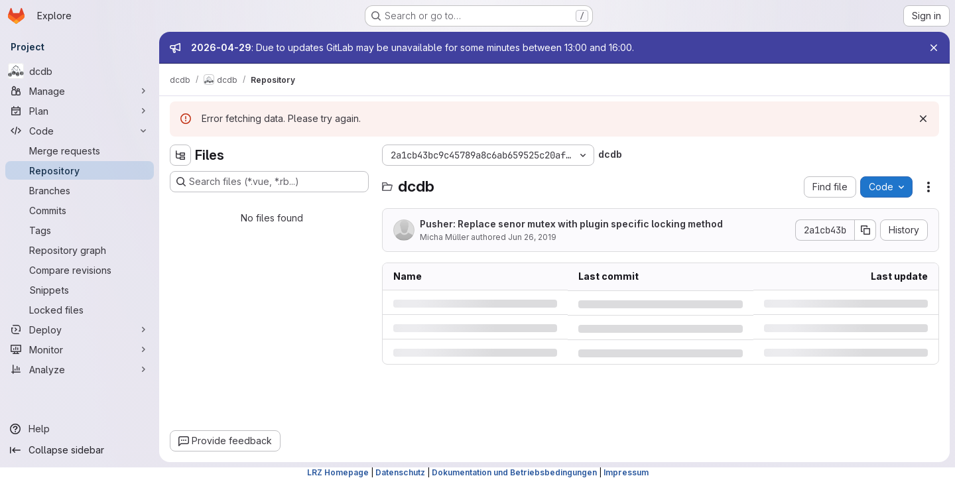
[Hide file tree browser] (180, 155)
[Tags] (79, 230)
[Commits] (79, 210)
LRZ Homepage (338, 472)
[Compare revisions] (79, 270)
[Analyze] (79, 369)
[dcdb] (79, 71)
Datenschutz (400, 472)
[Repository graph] (79, 250)
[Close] (934, 48)
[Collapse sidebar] (79, 450)
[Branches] (79, 190)
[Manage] (79, 91)
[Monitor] (79, 349)
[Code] (79, 130)
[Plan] (79, 110)
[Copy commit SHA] (865, 230)
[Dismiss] (923, 119)
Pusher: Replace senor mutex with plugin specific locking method (571, 223)
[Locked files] (79, 309)
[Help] (79, 429)
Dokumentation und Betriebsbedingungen (514, 472)
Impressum (626, 472)
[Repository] (79, 170)
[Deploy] (79, 329)
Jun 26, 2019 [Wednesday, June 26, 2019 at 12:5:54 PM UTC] (532, 237)
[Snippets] (79, 289)
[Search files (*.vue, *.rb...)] (269, 181)
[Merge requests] (79, 150)
